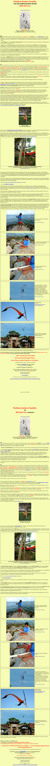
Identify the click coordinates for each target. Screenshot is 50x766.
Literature (23, 751)
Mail (23, 370)
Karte (7, 65)
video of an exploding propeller (11, 576)
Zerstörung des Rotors (31, 188)
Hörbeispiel (12, 83)
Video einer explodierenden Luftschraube (13, 182)
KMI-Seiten (41, 36)
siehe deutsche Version (25, 416)
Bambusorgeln (5, 84)
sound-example (29, 481)
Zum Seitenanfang (25, 375)
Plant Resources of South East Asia (29, 136)
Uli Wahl (21, 373)
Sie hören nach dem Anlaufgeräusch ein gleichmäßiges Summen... (12, 105)
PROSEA (21, 136)
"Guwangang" (24, 69)
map (6, 465)
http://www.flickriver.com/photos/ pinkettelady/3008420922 (40, 305)
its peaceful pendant (7, 577)
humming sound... (20, 501)
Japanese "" (3, 451)
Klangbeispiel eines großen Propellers (14, 130)
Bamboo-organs (43, 482)
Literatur (24, 364)
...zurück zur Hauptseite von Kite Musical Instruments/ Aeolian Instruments (25, 378)
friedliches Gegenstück (9, 184)
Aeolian (35, 449)
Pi (14, 408)
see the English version (25, 10)
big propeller (17, 525)
